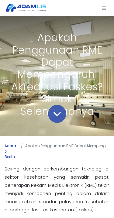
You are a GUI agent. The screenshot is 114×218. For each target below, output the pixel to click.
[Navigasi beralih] (103, 8)
